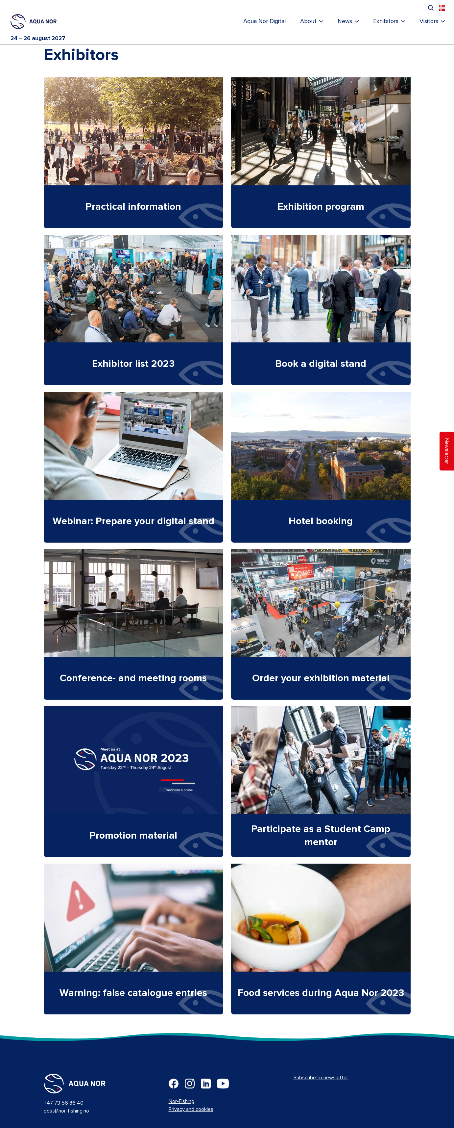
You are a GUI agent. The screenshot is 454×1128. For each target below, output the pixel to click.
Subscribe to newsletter (321, 1077)
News (345, 21)
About (308, 21)
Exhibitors (385, 21)
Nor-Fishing (181, 1101)
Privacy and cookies (191, 1109)
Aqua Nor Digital (264, 21)
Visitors (428, 21)
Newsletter (446, 451)
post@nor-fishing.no (66, 1111)
